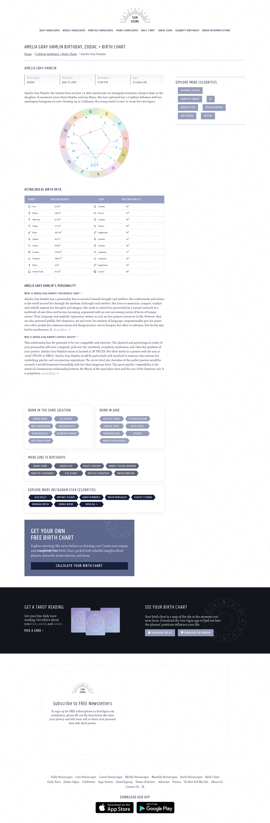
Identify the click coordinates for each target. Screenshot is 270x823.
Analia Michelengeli (114, 439)
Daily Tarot (148, 28)
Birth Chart (212, 774)
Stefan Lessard (137, 417)
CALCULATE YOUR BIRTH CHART (79, 564)
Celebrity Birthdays (187, 28)
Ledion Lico (66, 464)
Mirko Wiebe (66, 502)
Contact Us (132, 784)
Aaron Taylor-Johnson (122, 464)
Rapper (208, 113)
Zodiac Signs (165, 28)
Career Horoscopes (110, 774)
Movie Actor (188, 105)
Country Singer (190, 97)
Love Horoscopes (85, 774)
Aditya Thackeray (98, 471)
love (34, 621)
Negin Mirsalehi (117, 495)
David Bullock (111, 431)
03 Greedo (66, 417)
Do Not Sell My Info (196, 779)
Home (28, 51)
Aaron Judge (40, 417)
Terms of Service (145, 779)
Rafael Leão (112, 424)
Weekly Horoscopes (74, 28)
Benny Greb (40, 464)
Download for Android (196, 630)
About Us (217, 779)
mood (42, 621)
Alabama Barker (66, 431)
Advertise (164, 779)
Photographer (214, 105)
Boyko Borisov (126, 471)
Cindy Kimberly (92, 495)
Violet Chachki (92, 464)
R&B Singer (187, 113)
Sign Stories (105, 779)
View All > (92, 502)
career (58, 621)
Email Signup (124, 779)
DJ (211, 97)
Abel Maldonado (40, 424)
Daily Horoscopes (50, 28)
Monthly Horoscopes (100, 28)
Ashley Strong (143, 495)
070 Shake (71, 471)
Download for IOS (160, 630)
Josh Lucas (137, 424)
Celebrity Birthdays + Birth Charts (56, 51)
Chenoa (137, 431)
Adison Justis (67, 424)
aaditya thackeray (42, 471)
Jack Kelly (41, 495)
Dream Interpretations (216, 28)
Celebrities (88, 779)
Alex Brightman (40, 439)
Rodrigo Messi (40, 502)
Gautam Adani (111, 417)
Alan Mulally (40, 431)
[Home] (135, 13)
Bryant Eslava (66, 495)
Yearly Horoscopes (127, 28)
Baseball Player (190, 88)
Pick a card (34, 628)
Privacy (176, 779)
